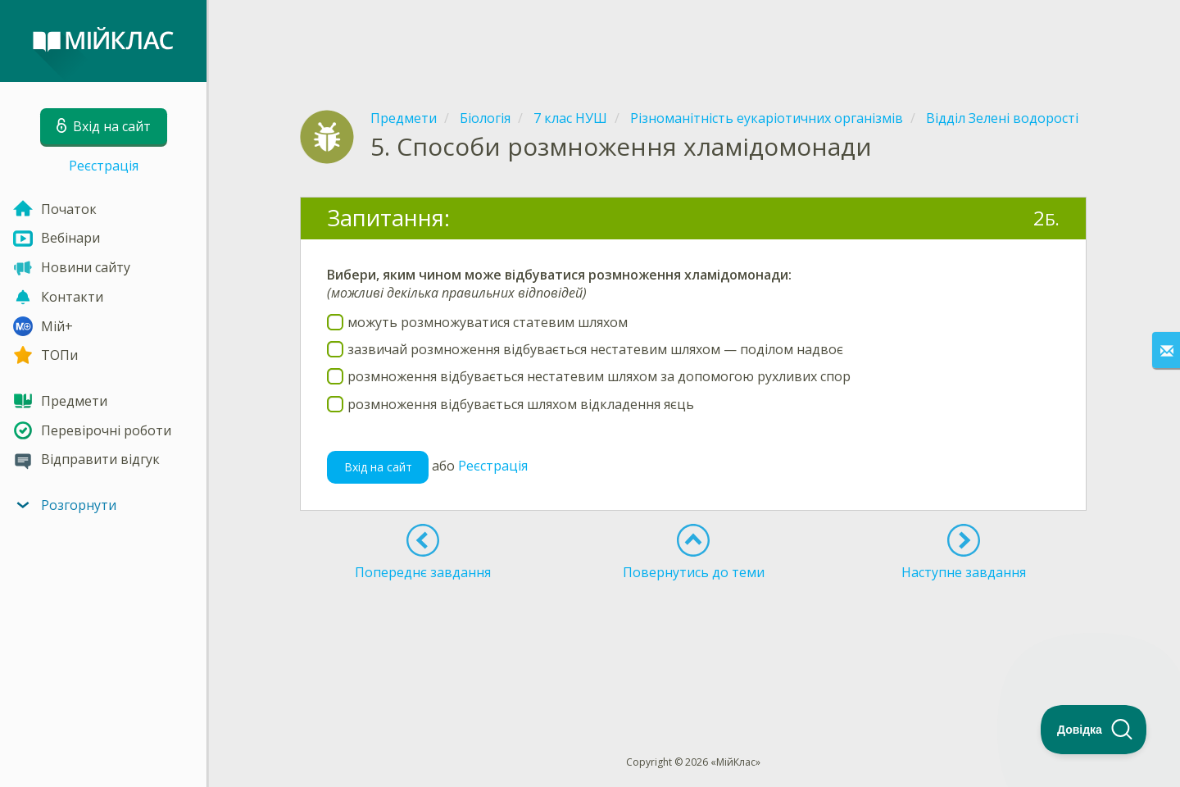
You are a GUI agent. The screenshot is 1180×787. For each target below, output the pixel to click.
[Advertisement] (693, 41)
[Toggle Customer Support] (1094, 729)
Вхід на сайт (378, 467)
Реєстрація (103, 165)
